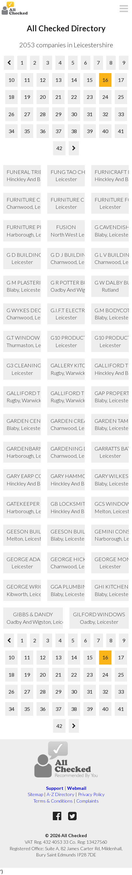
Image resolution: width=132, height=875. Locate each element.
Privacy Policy (91, 794)
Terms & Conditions (53, 801)
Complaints (87, 801)
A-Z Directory (60, 794)
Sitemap (35, 794)
